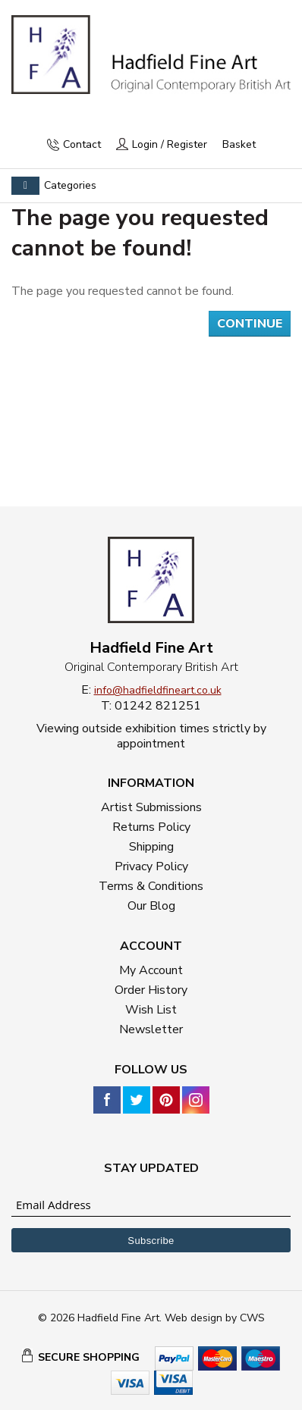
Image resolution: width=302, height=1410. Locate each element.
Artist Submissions (151, 807)
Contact (82, 144)
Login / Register (169, 144)
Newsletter (151, 1029)
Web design (193, 1318)
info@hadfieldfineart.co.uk (158, 690)
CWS (252, 1318)
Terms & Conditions (151, 886)
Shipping (151, 846)
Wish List (151, 1009)
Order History (151, 990)
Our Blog (151, 906)
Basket (239, 144)
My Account (151, 970)
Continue (249, 323)
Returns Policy (151, 827)
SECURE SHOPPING (89, 1357)
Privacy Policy (151, 866)
